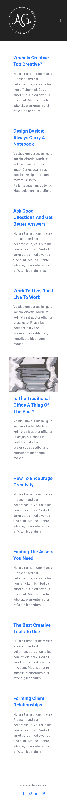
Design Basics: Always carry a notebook (29, 137)
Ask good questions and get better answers (33, 217)
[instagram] (30, 793)
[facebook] (23, 793)
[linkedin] (36, 793)
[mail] (43, 793)
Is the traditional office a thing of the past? (31, 405)
